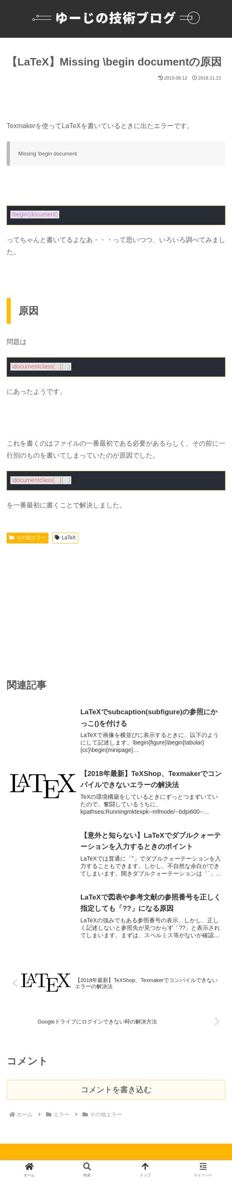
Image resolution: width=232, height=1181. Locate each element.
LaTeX (65, 538)
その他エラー (27, 538)
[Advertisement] (116, 609)
